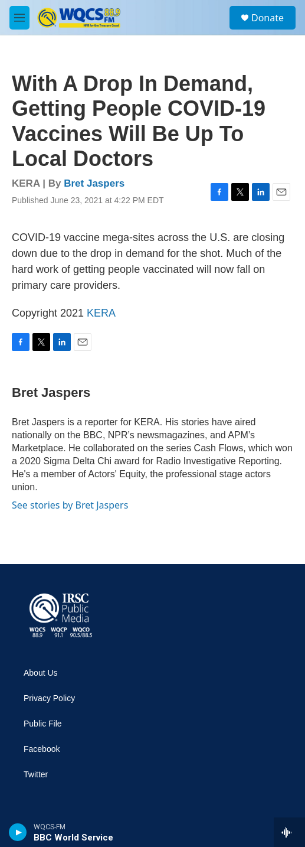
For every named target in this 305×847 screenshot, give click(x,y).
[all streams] (289, 832)
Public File (43, 723)
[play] (18, 832)
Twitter (36, 774)
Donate (267, 17)
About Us (41, 673)
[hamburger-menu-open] (19, 18)
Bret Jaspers (94, 183)
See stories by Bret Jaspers (70, 505)
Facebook (42, 749)
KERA (101, 313)
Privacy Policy (49, 698)
